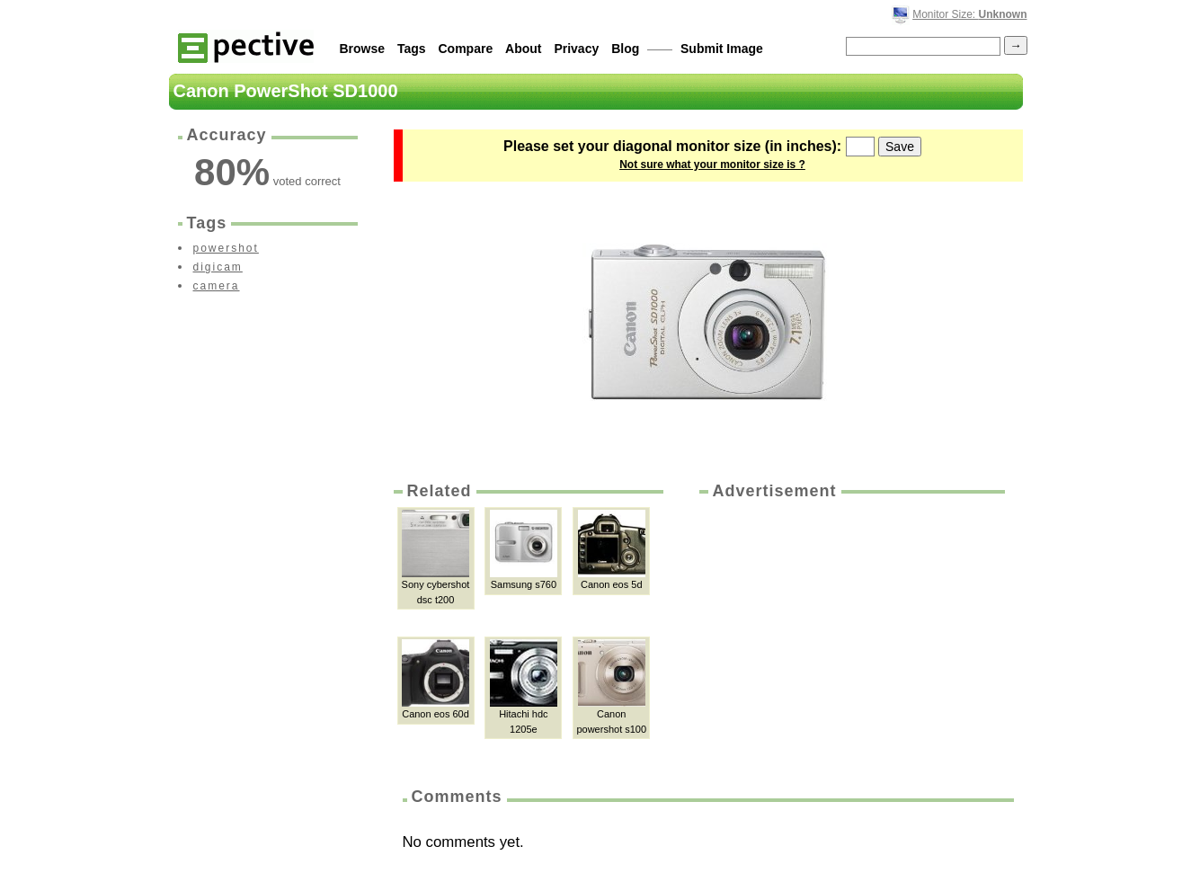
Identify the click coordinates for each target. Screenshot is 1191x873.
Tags (411, 48)
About (523, 48)
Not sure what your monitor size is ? (712, 164)
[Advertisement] (850, 637)
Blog (625, 48)
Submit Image (721, 48)
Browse (363, 48)
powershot (226, 248)
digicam (218, 267)
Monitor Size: (969, 14)
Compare (466, 48)
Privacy (576, 48)
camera (216, 286)
